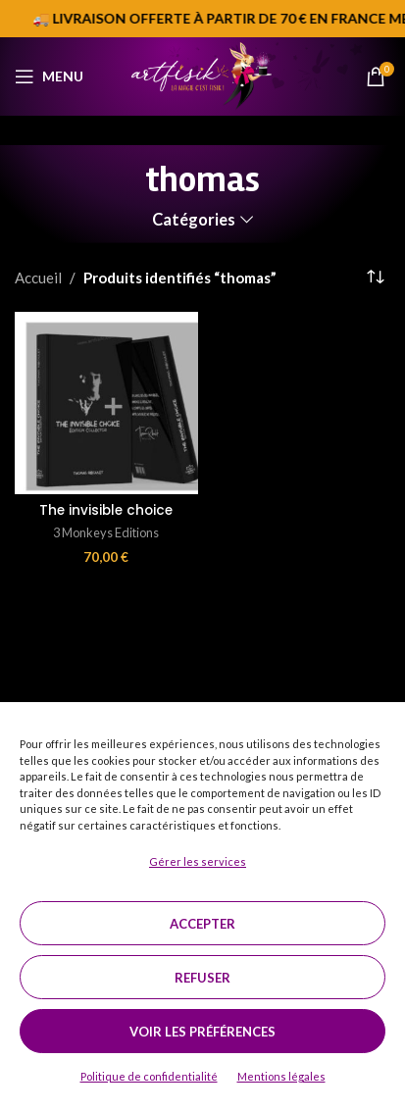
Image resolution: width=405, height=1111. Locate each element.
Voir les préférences (202, 1031)
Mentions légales (281, 1076)
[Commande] (375, 277)
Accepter (202, 924)
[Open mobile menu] (49, 76)
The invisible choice (106, 510)
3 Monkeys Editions (106, 532)
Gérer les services (197, 861)
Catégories (193, 220)
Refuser (202, 977)
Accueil (38, 277)
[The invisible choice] (106, 403)
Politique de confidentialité (149, 1076)
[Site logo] (202, 74)
